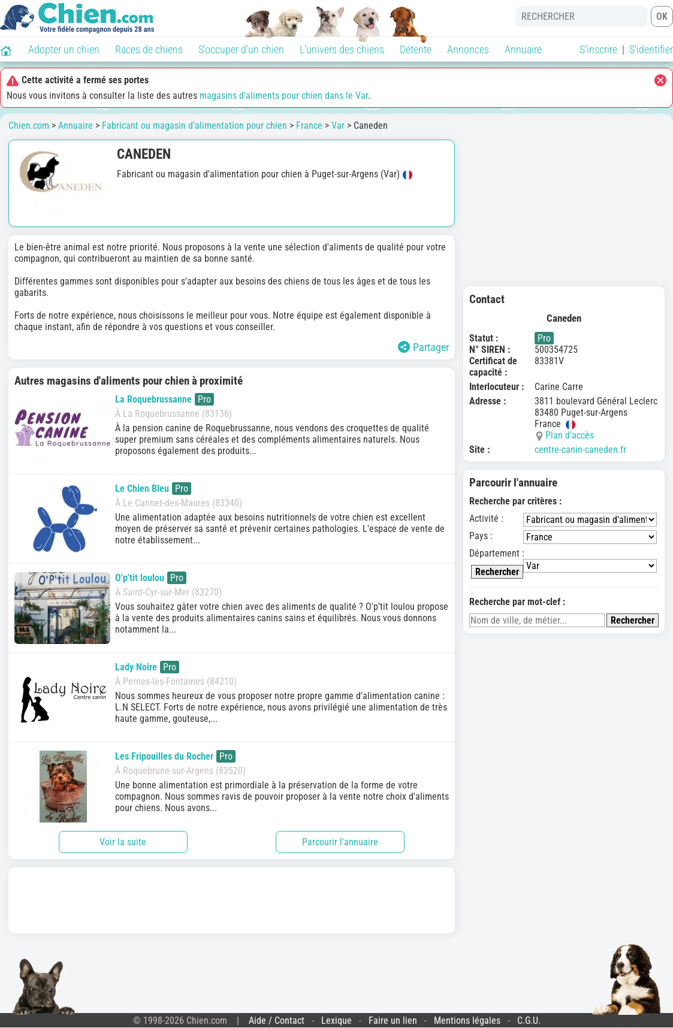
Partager (423, 347)
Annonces (468, 49)
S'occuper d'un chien (241, 49)
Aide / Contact (276, 1020)
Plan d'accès (569, 435)
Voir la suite (122, 842)
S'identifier (651, 49)
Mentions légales (467, 1020)
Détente (415, 49)
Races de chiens (149, 49)
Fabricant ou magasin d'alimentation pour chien (194, 125)
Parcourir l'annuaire (340, 842)
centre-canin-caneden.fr (580, 449)
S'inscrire (598, 49)
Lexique (336, 1020)
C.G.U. (529, 1020)
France (309, 125)
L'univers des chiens (342, 49)
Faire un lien (393, 1020)
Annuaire (523, 49)
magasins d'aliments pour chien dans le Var (284, 95)
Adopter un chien (63, 49)
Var (338, 125)
